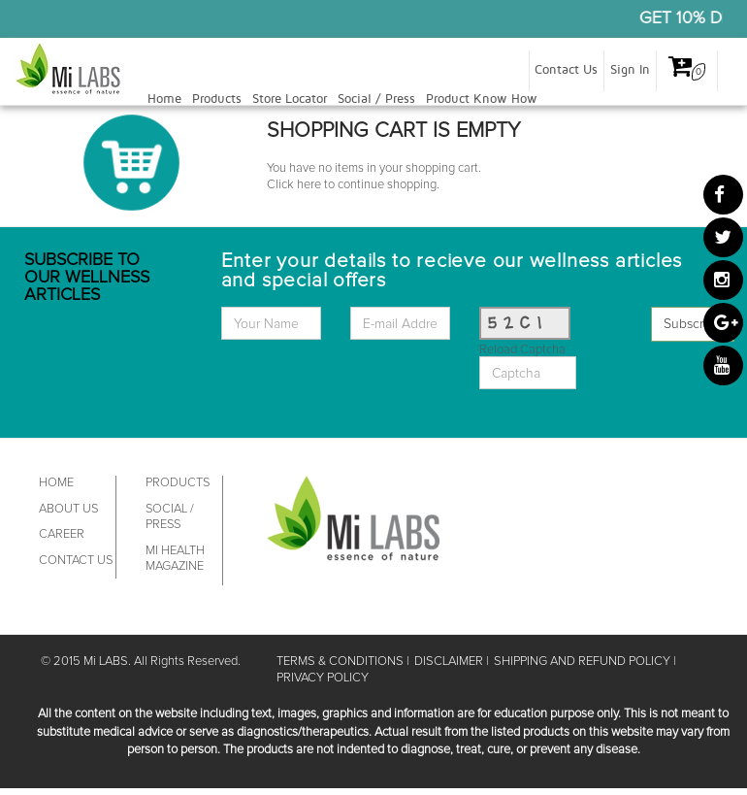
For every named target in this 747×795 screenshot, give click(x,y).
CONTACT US (76, 560)
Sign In (630, 70)
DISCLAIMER (448, 661)
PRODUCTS (178, 483)
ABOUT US (68, 509)
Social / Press (376, 99)
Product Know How (481, 99)
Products (217, 99)
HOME (56, 483)
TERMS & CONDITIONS (340, 661)
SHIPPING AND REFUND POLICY (582, 661)
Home (164, 99)
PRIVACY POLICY (322, 678)
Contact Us (566, 70)
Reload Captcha (522, 350)
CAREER (61, 534)
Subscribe (693, 324)
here (309, 185)
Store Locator (289, 99)
